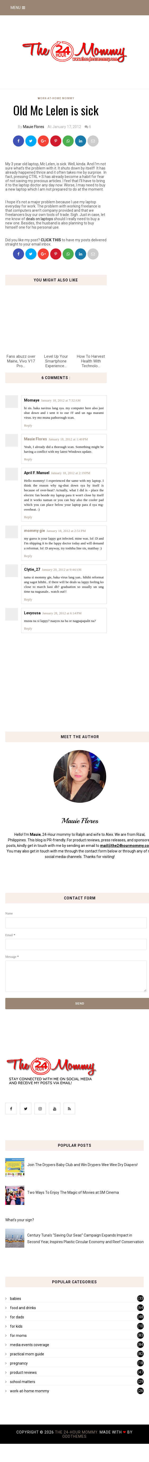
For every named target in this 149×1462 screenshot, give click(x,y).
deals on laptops (39, 219)
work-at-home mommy (56, 98)
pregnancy (19, 1363)
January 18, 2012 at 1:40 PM (68, 439)
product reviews (23, 1372)
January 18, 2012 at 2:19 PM (70, 473)
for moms (18, 1335)
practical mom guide (27, 1354)
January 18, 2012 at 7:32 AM (61, 400)
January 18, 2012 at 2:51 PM (66, 531)
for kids (16, 1326)
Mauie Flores (33, 127)
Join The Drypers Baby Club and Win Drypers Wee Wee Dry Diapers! (82, 1165)
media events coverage (29, 1345)
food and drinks (23, 1308)
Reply (28, 425)
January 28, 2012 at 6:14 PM (62, 613)
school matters (22, 1382)
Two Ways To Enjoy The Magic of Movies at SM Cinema (73, 1192)
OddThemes (74, 1436)
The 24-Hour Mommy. (77, 1432)
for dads (17, 1317)
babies (15, 1298)
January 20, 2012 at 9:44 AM (61, 570)
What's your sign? (19, 1220)
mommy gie (34, 531)
